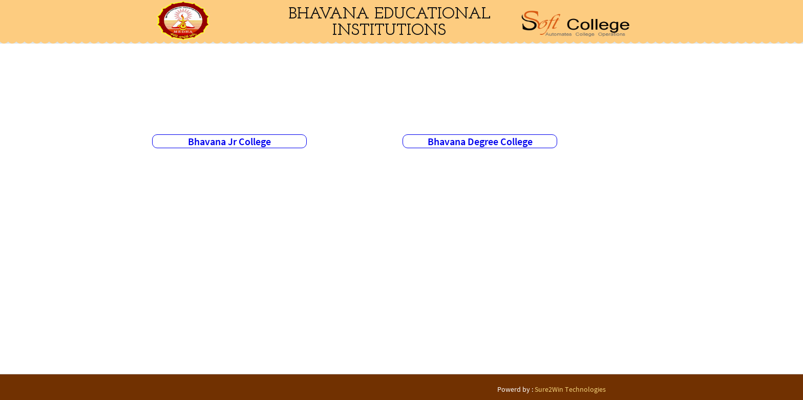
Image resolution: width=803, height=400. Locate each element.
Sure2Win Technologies (570, 389)
